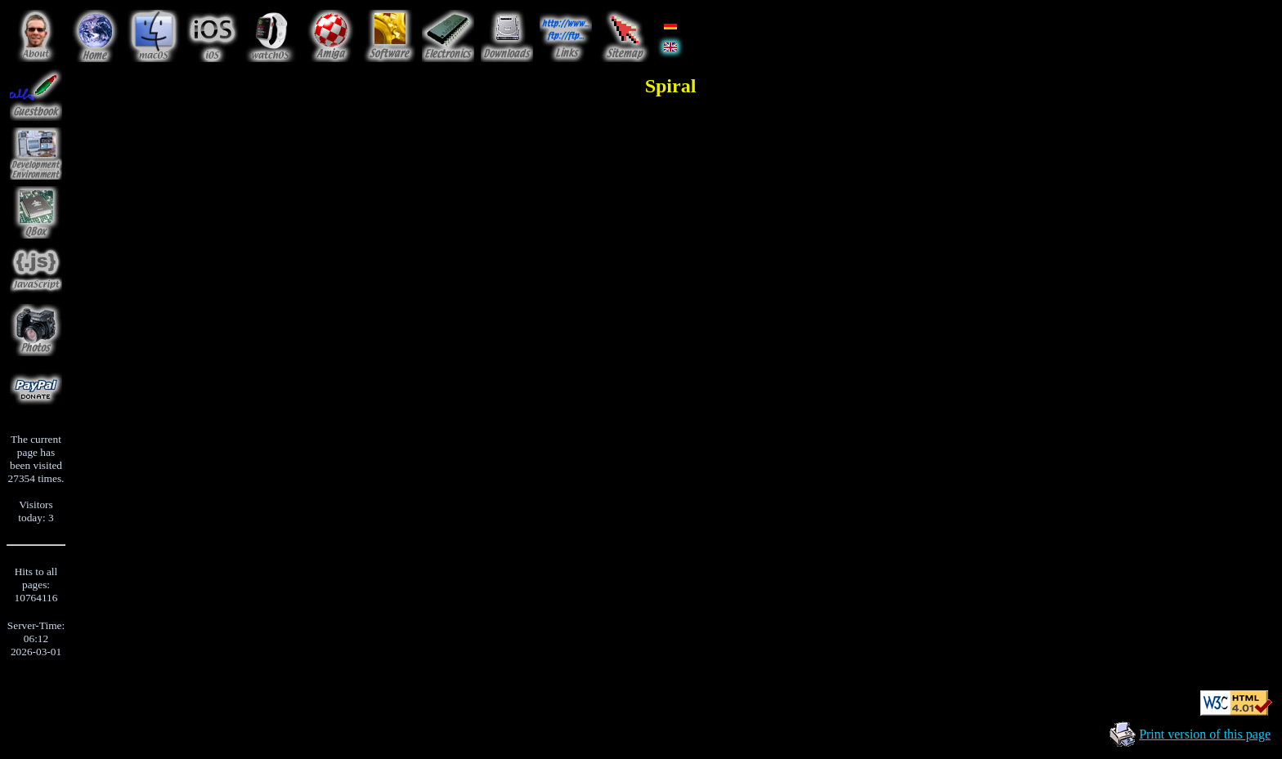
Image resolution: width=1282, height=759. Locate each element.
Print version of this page (1205, 734)
